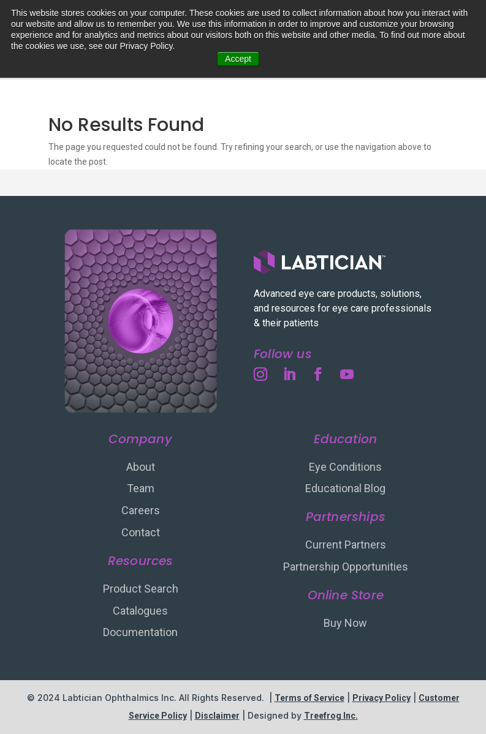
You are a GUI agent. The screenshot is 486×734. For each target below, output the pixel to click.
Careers (140, 510)
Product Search (140, 588)
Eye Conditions (345, 466)
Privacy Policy (381, 698)
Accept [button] (238, 59)
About (140, 466)
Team (140, 488)
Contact (140, 532)
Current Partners (345, 544)
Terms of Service (309, 698)
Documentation (140, 632)
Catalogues (140, 610)
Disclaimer (217, 716)
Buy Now (345, 622)
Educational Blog (345, 488)
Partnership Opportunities (345, 566)
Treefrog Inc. (331, 716)
